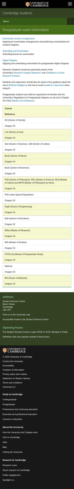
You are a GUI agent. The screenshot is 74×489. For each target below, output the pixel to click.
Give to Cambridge (11, 437)
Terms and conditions (12, 383)
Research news (10, 465)
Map (5, 447)
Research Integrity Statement (27, 73)
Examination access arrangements (18, 39)
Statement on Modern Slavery (16, 378)
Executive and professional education (20, 414)
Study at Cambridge (12, 394)
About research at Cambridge (16, 470)
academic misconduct (54, 85)
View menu (4, 4)
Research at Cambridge (14, 459)
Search (70, 4)
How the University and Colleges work (20, 432)
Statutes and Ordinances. (23, 101)
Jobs (5, 442)
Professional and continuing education (20, 409)
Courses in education (12, 419)
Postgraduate (9, 404)
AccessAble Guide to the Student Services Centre (26, 319)
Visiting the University (12, 452)
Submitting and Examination (15, 51)
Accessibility (8, 366)
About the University (13, 427)
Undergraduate (10, 399)
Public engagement (11, 475)
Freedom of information (13, 370)
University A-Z (9, 387)
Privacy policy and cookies (15, 374)
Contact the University (13, 361)
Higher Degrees (10, 60)
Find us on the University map (16, 315)
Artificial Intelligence (18, 85)
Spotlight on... (9, 480)
